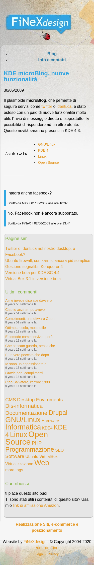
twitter (46, 106)
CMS (10, 399)
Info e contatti (52, 59)
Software (14, 456)
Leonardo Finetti (47, 548)
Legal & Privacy (47, 554)
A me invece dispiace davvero (28, 300)
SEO (59, 450)
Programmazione (29, 449)
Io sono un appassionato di (26, 364)
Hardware (50, 421)
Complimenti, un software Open (29, 319)
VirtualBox (48, 456)
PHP (37, 443)
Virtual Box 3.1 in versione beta (33, 279)
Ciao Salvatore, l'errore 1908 (27, 382)
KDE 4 (43, 150)
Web (41, 463)
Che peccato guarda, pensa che (30, 346)
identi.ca (64, 106)
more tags (14, 470)
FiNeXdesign (35, 542)
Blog (52, 53)
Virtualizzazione (19, 464)
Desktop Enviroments (40, 399)
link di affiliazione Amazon (36, 505)
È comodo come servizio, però (28, 337)
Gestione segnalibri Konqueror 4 (34, 266)
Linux (42, 156)
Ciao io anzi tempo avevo (25, 310)
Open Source (48, 162)
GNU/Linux (46, 144)
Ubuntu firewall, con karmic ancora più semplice (47, 260)
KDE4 (47, 428)
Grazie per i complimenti (24, 373)
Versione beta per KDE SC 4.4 (32, 273)
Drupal (57, 412)
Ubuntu (31, 456)
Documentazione (26, 413)
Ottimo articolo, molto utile (25, 328)
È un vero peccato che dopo (27, 355)
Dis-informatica (24, 406)
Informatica (23, 427)
